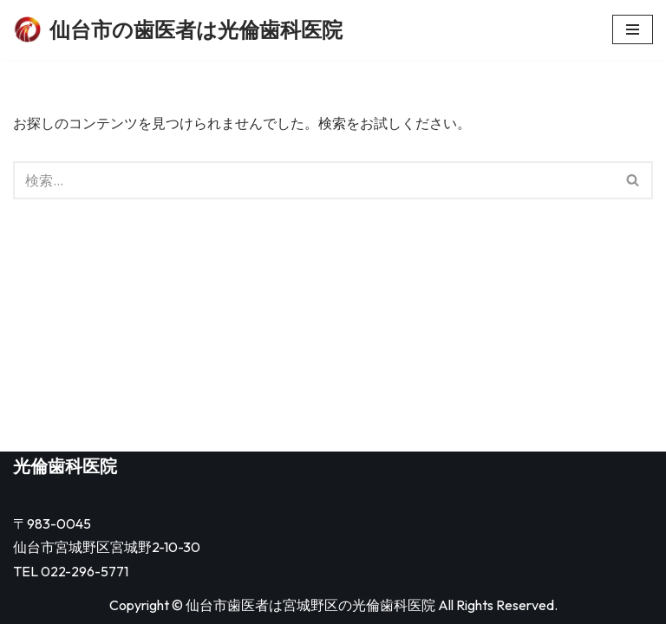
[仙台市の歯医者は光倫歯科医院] (178, 30)
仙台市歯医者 (227, 605)
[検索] (313, 180)
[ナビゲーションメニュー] (632, 29)
